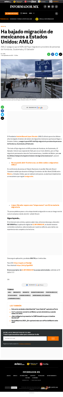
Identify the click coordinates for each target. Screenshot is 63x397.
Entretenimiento (51, 375)
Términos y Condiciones (25, 343)
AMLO (9, 292)
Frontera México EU (51, 292)
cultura (27, 377)
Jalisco (9, 375)
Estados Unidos (12, 295)
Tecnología (41, 375)
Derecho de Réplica (33, 391)
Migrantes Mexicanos (37, 292)
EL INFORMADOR (27, 270)
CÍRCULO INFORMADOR (46, 19)
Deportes (32, 375)
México (3, 26)
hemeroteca (25, 380)
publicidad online (36, 380)
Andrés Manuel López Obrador (41, 295)
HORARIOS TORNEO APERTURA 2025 (21, 19)
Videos (23, 13)
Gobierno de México (24, 295)
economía (35, 377)
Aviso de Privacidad (25, 391)
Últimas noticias (12, 13)
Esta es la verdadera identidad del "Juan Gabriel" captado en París (35, 309)
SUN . (4, 53)
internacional (24, 375)
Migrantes (26, 292)
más (31, 13)
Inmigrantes (17, 292)
